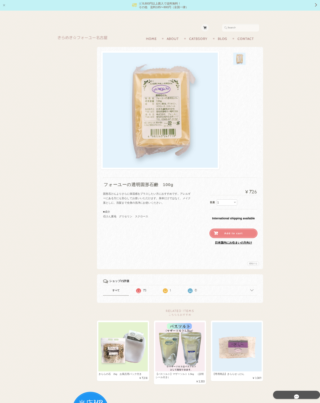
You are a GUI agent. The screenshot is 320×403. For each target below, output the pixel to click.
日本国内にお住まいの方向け (233, 234)
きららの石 (68, 99)
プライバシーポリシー (75, 244)
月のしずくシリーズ (74, 139)
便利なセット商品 (72, 179)
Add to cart (233, 225)
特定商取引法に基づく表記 (77, 253)
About (173, 31)
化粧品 (66, 147)
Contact (245, 31)
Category (198, 31)
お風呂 (66, 171)
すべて (123, 282)
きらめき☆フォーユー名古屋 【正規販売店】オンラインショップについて (79, 225)
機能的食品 (68, 107)
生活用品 (67, 123)
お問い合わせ (70, 236)
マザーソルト (70, 91)
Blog (222, 31)
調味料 (66, 115)
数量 (212, 194)
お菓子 (66, 131)
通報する (253, 255)
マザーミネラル (71, 163)
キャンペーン (70, 155)
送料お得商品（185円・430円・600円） (78, 190)
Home (151, 31)
